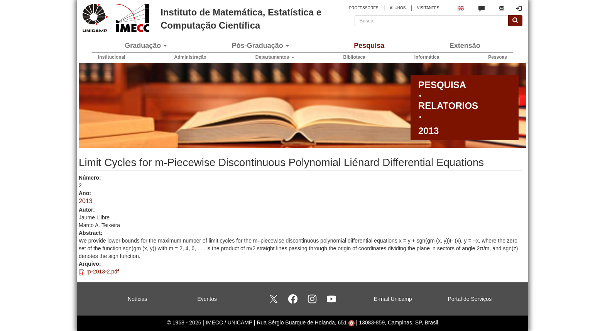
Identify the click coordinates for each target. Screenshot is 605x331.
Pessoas (497, 57)
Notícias (137, 299)
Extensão (465, 45)
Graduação (146, 45)
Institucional (111, 57)
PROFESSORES (364, 8)
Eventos (207, 299)
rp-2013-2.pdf (102, 271)
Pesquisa (369, 45)
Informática (426, 57)
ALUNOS (398, 8)
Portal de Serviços (470, 299)
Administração (190, 57)
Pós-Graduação (260, 45)
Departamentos (274, 57)
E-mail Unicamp (393, 299)
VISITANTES (428, 8)
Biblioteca (354, 57)
